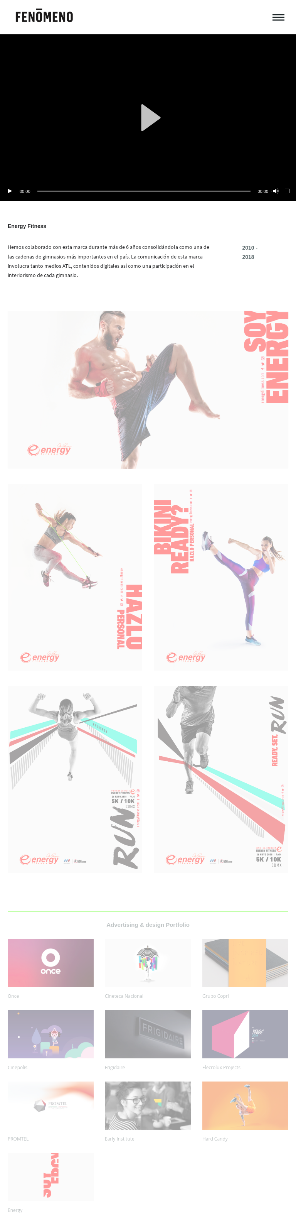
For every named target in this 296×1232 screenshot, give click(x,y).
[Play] (9, 191)
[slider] (144, 191)
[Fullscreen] (287, 191)
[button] (148, 118)
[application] (148, 117)
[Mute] (275, 191)
